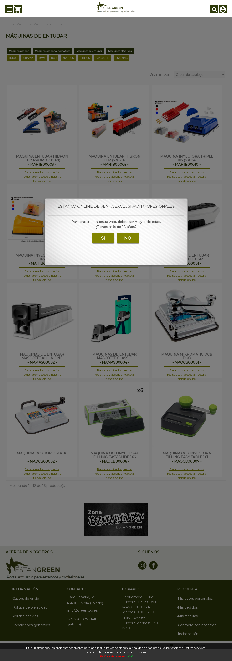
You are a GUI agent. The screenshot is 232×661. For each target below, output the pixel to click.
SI (103, 238)
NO (127, 238)
